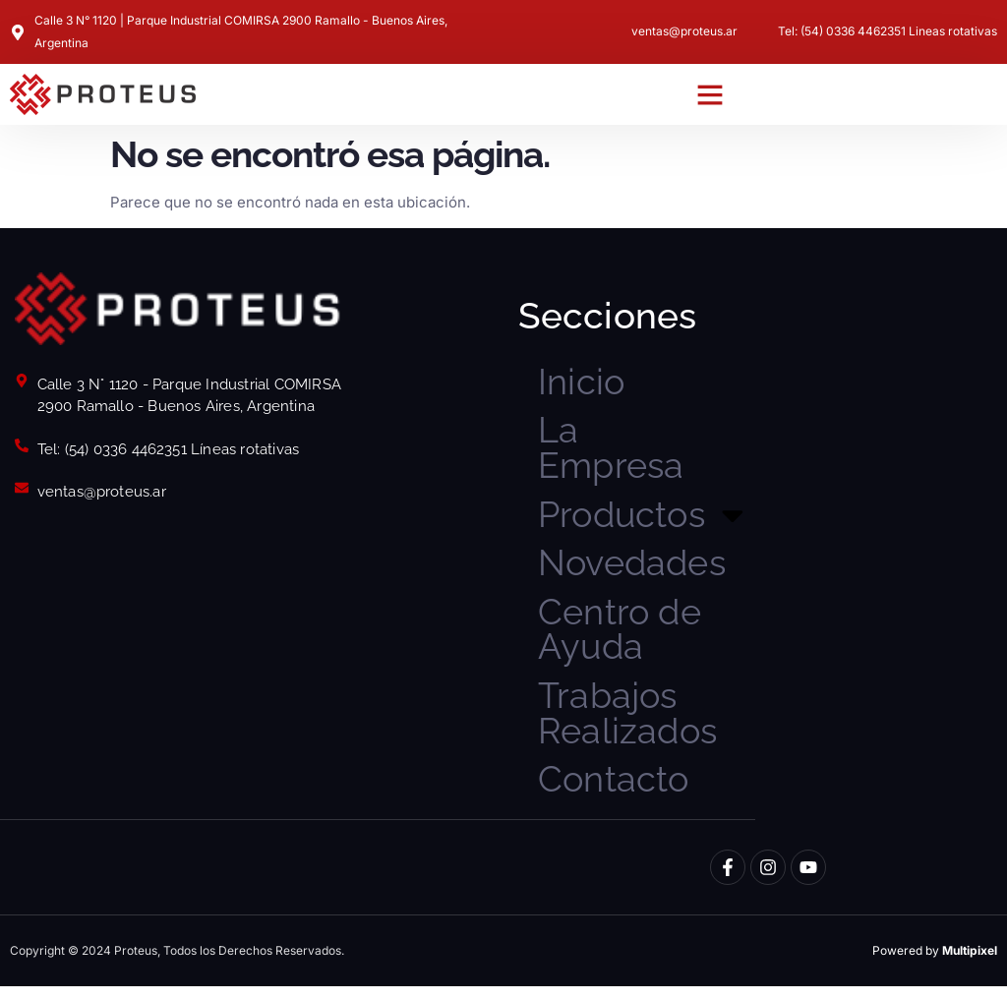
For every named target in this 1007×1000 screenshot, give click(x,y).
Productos (639, 520)
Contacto (615, 792)
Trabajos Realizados (629, 724)
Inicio (582, 382)
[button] (710, 94)
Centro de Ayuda (622, 637)
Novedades (636, 569)
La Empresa (613, 451)
